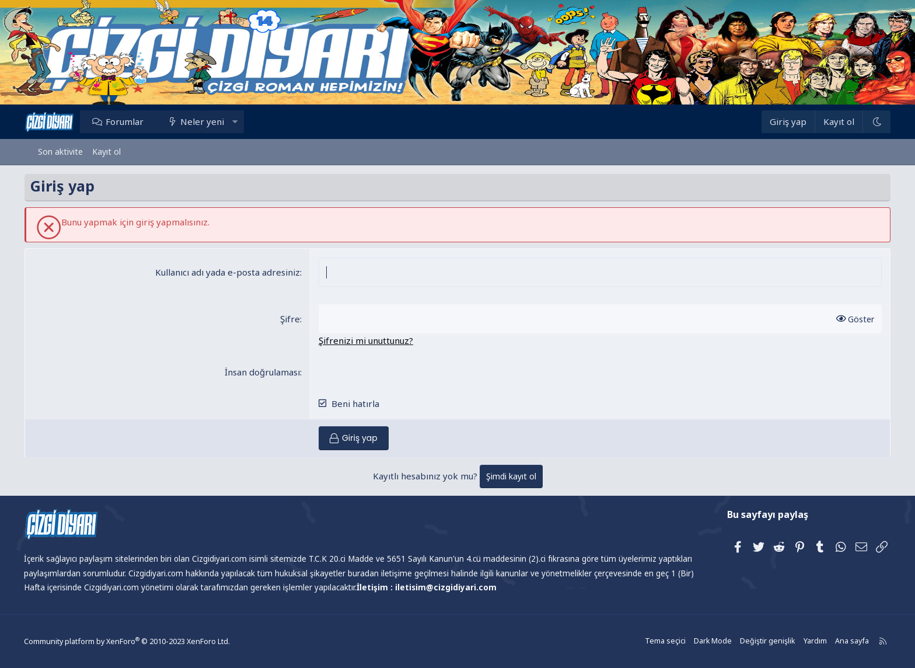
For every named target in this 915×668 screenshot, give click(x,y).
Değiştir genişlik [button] (753, 641)
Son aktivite (60, 151)
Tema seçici (653, 641)
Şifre (295, 319)
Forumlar (138, 121)
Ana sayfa (835, 641)
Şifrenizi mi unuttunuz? (370, 340)
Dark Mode (699, 641)
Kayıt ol (106, 151)
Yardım (799, 641)
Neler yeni (216, 121)
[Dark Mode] (863, 121)
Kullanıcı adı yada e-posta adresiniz (232, 272)
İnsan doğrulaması (267, 372)
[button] (248, 121)
